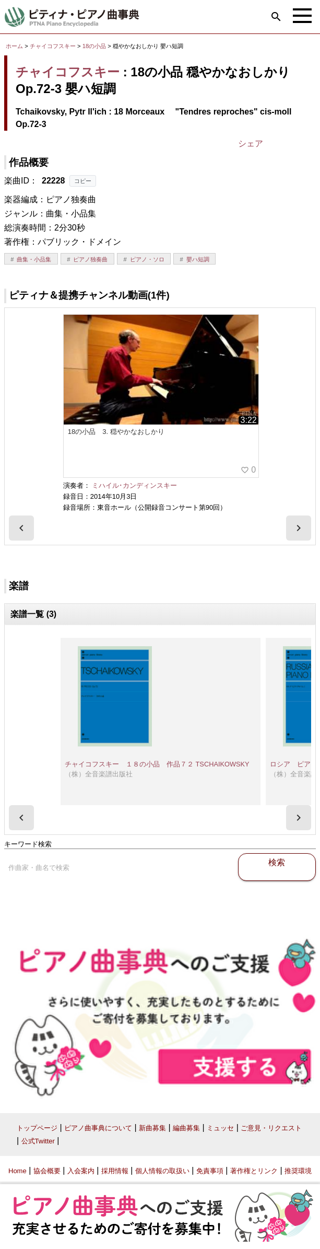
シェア (250, 143)
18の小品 (95, 46)
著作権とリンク (254, 1171)
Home (17, 1171)
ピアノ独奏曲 (90, 259)
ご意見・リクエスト (271, 1128)
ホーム (14, 46)
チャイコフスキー (53, 46)
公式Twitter (38, 1141)
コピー (82, 181)
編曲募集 (186, 1128)
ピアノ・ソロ (147, 259)
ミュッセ (220, 1128)
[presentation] (21, 528)
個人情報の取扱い (162, 1171)
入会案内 (80, 1171)
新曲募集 (152, 1128)
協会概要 (47, 1171)
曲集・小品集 (34, 259)
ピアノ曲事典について (98, 1128)
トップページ (37, 1128)
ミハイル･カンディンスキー (134, 485)
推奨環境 (298, 1171)
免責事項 (209, 1171)
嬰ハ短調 (197, 259)
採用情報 (114, 1171)
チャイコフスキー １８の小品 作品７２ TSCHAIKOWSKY (157, 764)
